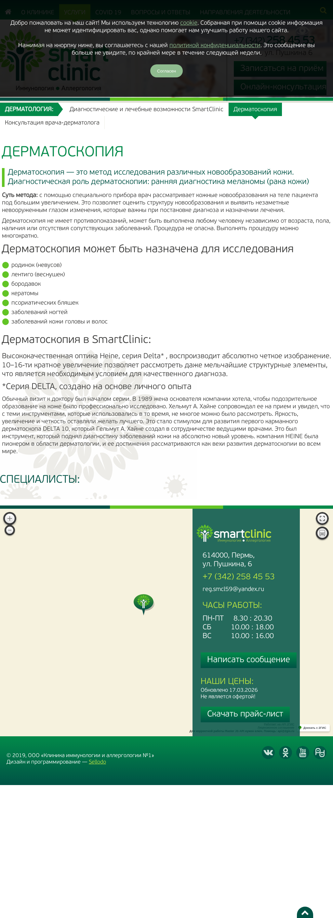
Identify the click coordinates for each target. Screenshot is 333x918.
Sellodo (97, 762)
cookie (188, 23)
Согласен (166, 71)
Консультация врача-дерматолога (52, 123)
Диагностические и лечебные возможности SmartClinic (146, 110)
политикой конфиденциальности (214, 46)
